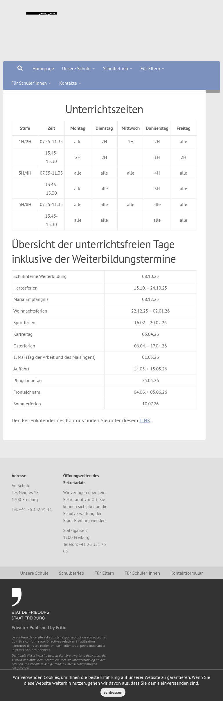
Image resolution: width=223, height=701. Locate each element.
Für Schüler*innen (29, 83)
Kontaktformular (186, 595)
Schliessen (112, 692)
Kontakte (68, 83)
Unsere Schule (76, 68)
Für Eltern (150, 68)
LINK (144, 442)
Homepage (43, 68)
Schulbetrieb (115, 68)
